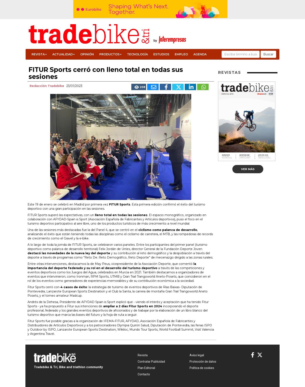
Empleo (181, 54)
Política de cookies (202, 368)
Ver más (248, 169)
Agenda (200, 54)
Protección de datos (203, 361)
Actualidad (63, 54)
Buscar (268, 54)
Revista (39, 54)
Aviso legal (197, 355)
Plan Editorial (146, 368)
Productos (110, 54)
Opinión (87, 54)
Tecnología (137, 54)
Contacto (144, 374)
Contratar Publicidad (151, 361)
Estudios (161, 54)
